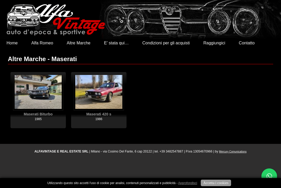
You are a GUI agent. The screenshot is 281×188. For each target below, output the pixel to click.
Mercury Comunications (232, 151)
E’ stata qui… (116, 43)
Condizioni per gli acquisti (166, 43)
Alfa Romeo (42, 43)
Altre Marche (78, 43)
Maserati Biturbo (38, 114)
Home (12, 43)
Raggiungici (214, 43)
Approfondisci (187, 183)
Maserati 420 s (98, 114)
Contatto (247, 43)
